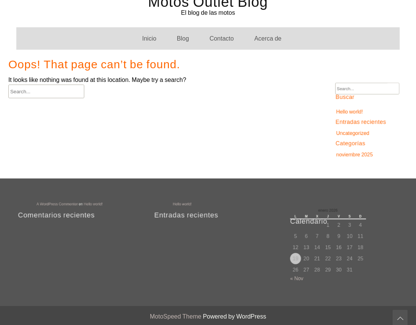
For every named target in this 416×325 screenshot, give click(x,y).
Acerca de (268, 38)
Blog (183, 38)
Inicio (149, 38)
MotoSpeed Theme (176, 316)
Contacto (222, 38)
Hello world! (351, 112)
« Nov (300, 275)
